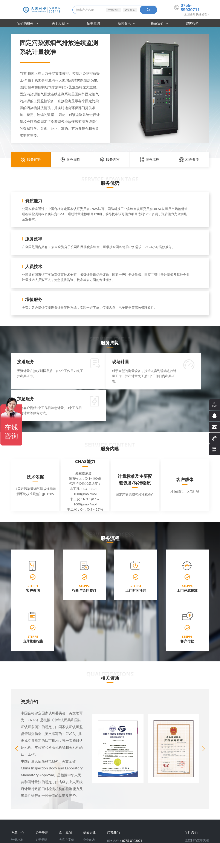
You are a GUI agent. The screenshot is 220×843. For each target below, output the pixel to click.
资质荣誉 (41, 771)
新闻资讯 (126, 23)
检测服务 (17, 771)
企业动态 (89, 766)
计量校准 (113, 10)
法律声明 (187, 838)
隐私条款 (172, 838)
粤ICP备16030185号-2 (97, 838)
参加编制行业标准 (45, 784)
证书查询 (93, 23)
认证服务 (130, 10)
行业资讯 (89, 771)
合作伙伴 (65, 771)
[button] (203, 675)
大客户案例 (66, 766)
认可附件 (41, 777)
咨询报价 (192, 23)
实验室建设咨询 (21, 782)
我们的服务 (27, 23)
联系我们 (159, 23)
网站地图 (203, 838)
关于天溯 (60, 23)
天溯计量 (31, 827)
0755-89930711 (187, 7)
